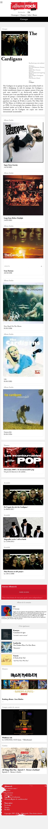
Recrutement (8, 793)
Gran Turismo (8, 271)
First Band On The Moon (12, 326)
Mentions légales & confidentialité (15, 799)
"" (24, 615)
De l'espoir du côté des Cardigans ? (16, 507)
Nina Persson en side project (13, 572)
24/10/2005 (8, 167)
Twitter (6, 807)
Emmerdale (8, 432)
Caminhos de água (19, 633)
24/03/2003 (8, 220)
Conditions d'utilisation (12, 797)
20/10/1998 (8, 273)
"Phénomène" (16, 648)
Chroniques (15, 15)
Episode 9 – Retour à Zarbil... (12, 772)
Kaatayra (16, 630)
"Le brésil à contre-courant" (20, 635)
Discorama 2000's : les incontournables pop (19, 470)
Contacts (7, 791)
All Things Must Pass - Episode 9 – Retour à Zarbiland (20, 770)
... (2, 701)
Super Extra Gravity (11, 165)
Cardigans (31, 82)
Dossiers (23, 15)
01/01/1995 (8, 381)
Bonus (35, 15)
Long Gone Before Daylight (13, 218)
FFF (14, 607)
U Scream (16, 609)
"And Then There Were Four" (21, 661)
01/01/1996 (8, 328)
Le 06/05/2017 (9, 509)
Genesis (15, 656)
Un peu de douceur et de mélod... (15, 472)
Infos (29, 15)
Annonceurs (8, 795)
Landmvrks (17, 643)
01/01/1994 (8, 434)
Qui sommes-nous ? (10, 788)
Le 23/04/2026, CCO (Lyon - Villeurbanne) (17, 740)
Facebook (7, 805)
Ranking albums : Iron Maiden (12, 699)
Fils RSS (7, 810)
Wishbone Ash (7, 738)
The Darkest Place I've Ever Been (24, 645)
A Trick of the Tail (19, 658)
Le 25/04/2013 (9, 541)
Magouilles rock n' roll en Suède (15, 539)
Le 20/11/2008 (9, 574)
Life (5, 379)
